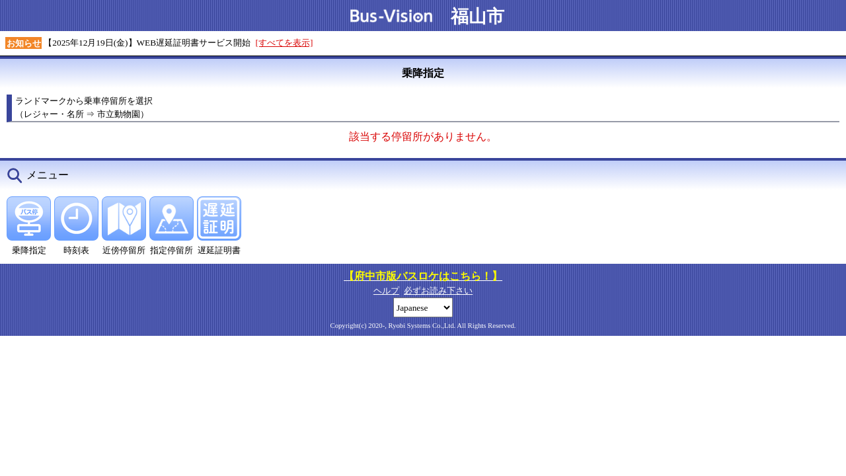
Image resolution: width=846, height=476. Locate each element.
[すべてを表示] (284, 43)
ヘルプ (386, 291)
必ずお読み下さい (438, 291)
